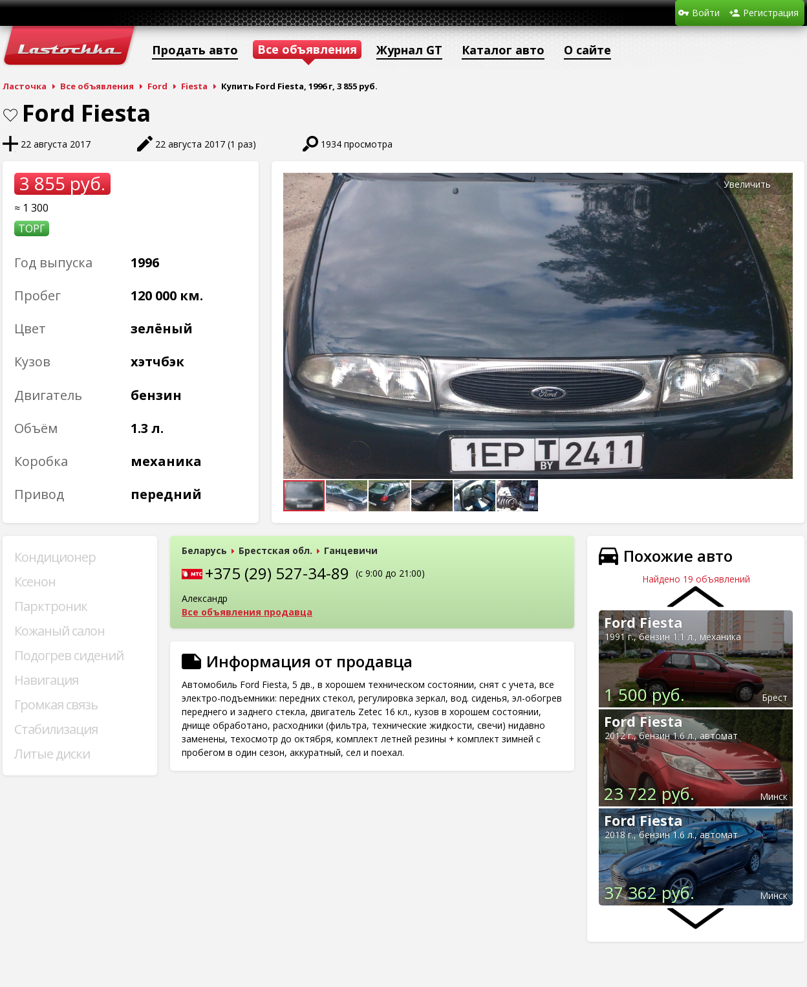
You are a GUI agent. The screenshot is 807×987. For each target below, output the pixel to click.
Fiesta (194, 86)
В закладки (10, 115)
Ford (157, 86)
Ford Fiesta (643, 622)
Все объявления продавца (247, 612)
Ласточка (25, 86)
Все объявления (97, 86)
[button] (781, 184)
